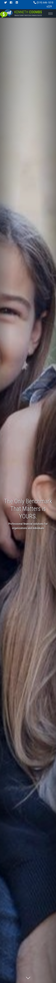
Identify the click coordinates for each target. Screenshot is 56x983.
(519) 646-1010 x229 (43, 4)
